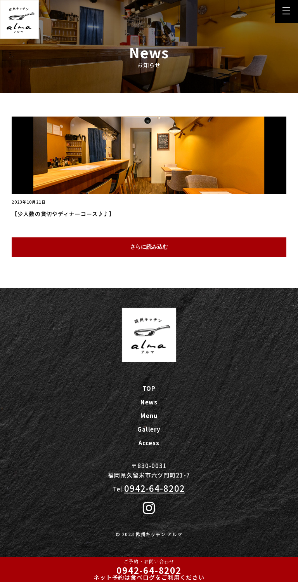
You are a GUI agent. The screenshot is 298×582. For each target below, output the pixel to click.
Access (149, 443)
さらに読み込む (149, 247)
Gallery (149, 429)
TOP (149, 388)
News (149, 402)
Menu (149, 415)
